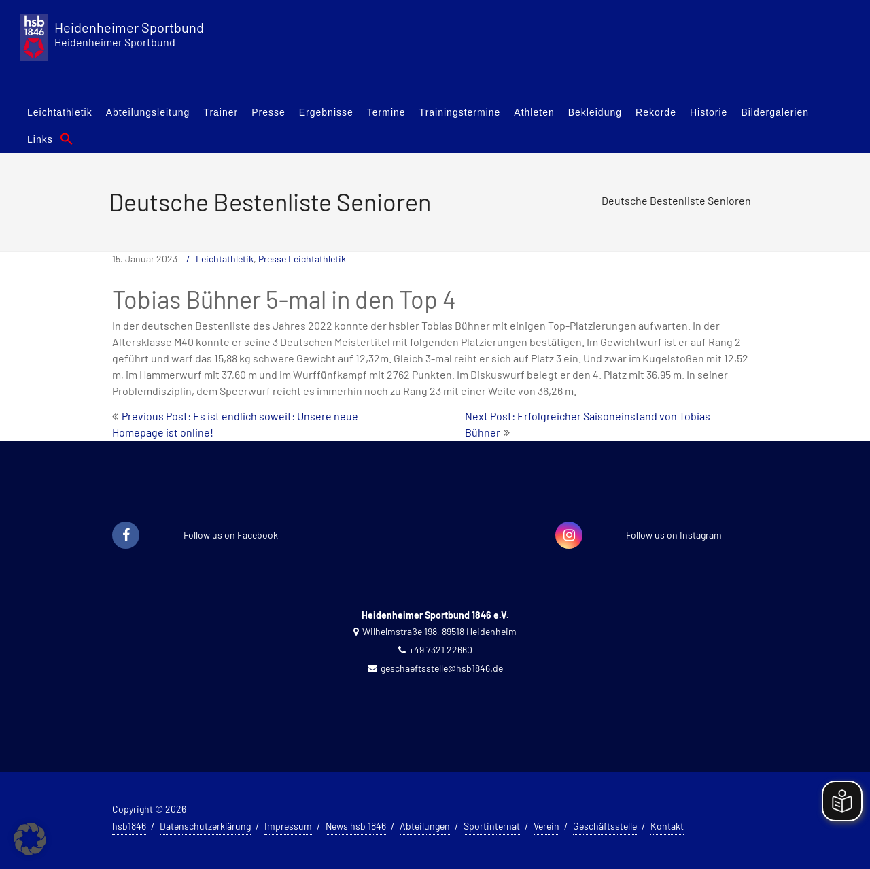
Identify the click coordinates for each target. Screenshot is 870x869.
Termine (386, 112)
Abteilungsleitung (148, 112)
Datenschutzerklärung (205, 826)
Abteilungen (425, 826)
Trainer (220, 112)
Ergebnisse (326, 112)
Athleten (534, 112)
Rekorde (656, 112)
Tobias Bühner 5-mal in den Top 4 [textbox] (284, 298)
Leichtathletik (59, 112)
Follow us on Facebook (231, 535)
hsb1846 (129, 826)
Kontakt (667, 826)
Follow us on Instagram (674, 535)
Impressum (288, 826)
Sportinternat (492, 826)
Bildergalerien (775, 112)
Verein (546, 826)
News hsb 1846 (356, 826)
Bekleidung (595, 112)
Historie (708, 112)
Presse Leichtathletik (302, 259)
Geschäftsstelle (605, 826)
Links (40, 139)
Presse (268, 112)
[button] (66, 139)
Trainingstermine (460, 112)
